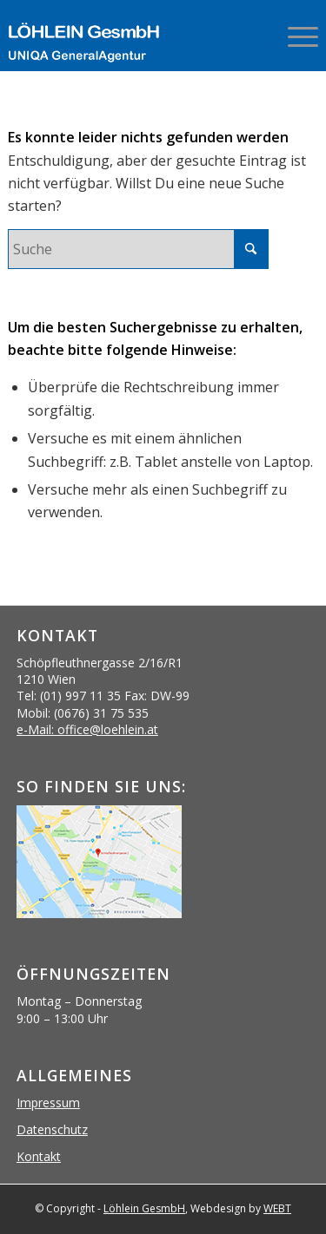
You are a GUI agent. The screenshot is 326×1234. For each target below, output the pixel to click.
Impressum (48, 1102)
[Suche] (138, 249)
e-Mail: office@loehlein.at (87, 729)
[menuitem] (294, 34)
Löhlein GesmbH (144, 1208)
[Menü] (294, 34)
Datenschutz (52, 1129)
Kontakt (39, 1156)
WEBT (277, 1208)
